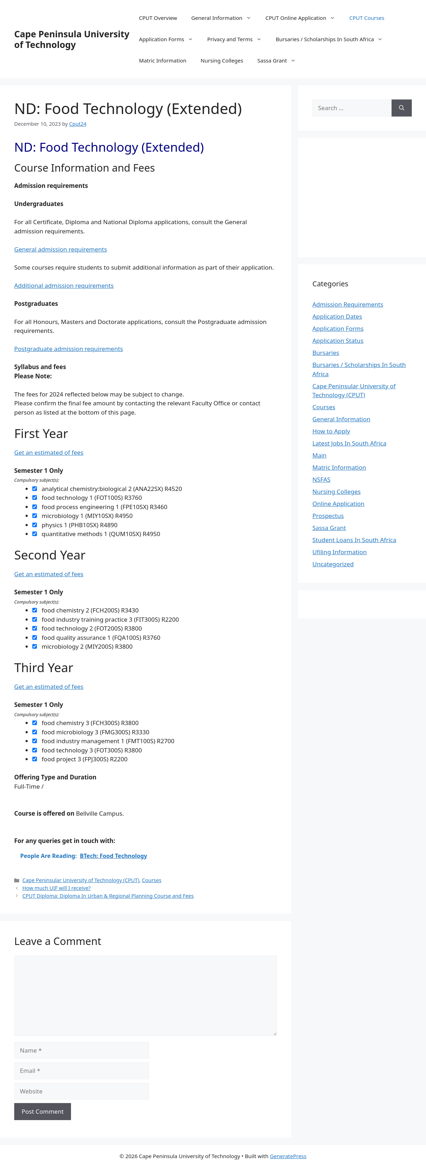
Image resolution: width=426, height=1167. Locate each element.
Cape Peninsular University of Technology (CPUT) (80, 880)
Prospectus (328, 516)
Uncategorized (333, 564)
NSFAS (321, 479)
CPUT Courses (366, 17)
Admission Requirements (347, 304)
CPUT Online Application (304, 17)
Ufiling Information (339, 552)
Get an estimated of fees (48, 452)
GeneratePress (288, 1156)
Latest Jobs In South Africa (349, 443)
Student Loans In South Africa (354, 540)
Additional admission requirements (64, 285)
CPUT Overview (158, 17)
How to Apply (331, 431)
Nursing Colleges (222, 60)
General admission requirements (60, 249)
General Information (224, 17)
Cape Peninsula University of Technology (72, 39)
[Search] (402, 108)
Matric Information (162, 60)
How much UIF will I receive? (56, 888)
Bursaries (325, 353)
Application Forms (169, 39)
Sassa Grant (280, 60)
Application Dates (337, 316)
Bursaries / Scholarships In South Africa (333, 39)
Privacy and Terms (238, 39)
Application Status (338, 340)
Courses (152, 880)
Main (319, 455)
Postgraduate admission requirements (68, 349)
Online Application (338, 503)
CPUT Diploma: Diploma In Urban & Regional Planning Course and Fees (108, 895)
